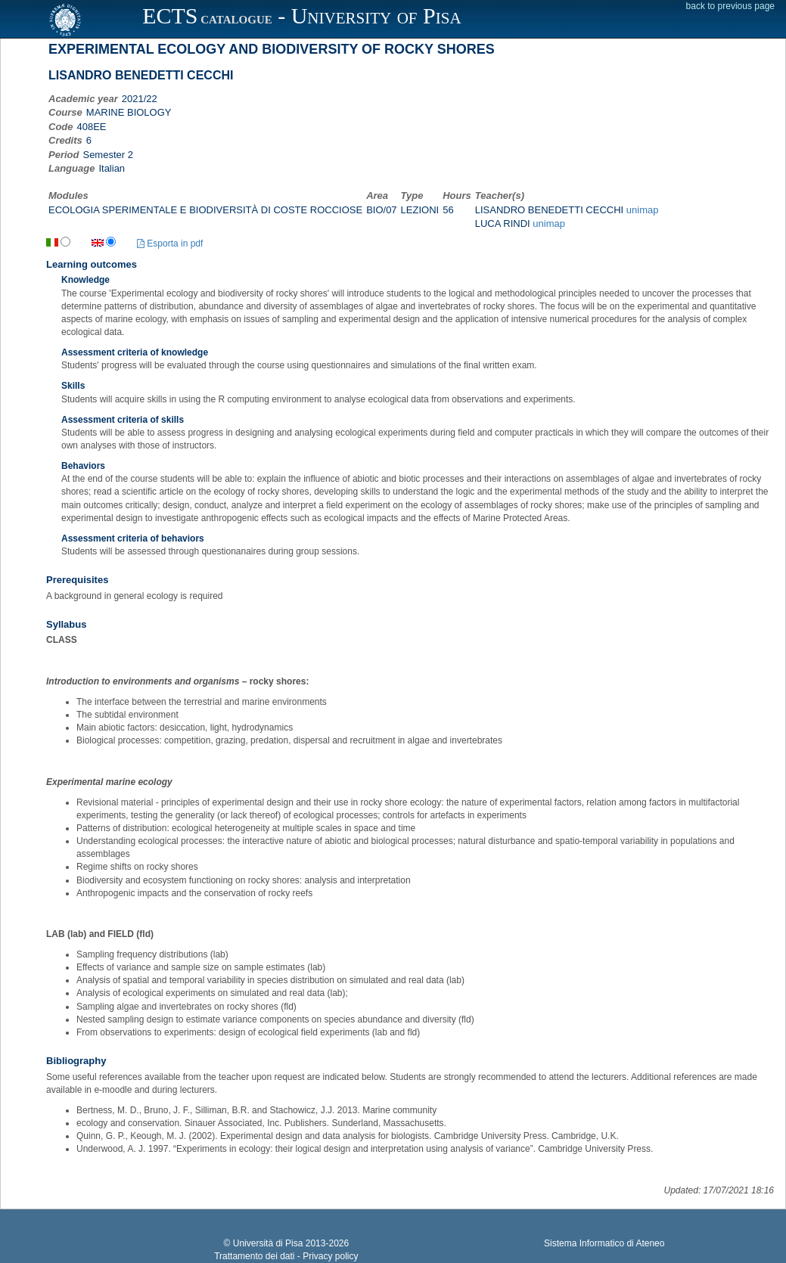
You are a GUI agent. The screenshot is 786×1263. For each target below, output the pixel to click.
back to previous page (730, 6)
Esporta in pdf (170, 243)
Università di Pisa (268, 1243)
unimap (642, 210)
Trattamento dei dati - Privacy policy (286, 1256)
